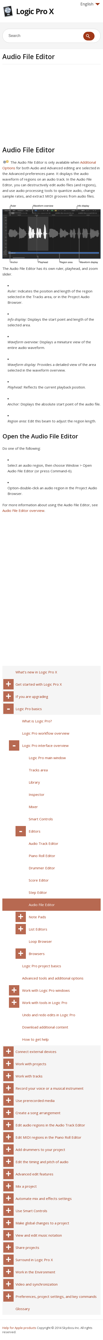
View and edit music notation (39, 1235)
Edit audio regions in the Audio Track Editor (50, 1125)
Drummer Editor (42, 868)
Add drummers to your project (40, 1149)
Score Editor (39, 880)
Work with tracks (29, 1076)
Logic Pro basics (29, 708)
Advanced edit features (34, 1174)
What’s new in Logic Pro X (36, 672)
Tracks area (38, 770)
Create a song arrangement (38, 1112)
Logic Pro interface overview (45, 745)
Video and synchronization (37, 1284)
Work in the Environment (35, 1272)
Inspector (36, 794)
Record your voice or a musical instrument (49, 1088)
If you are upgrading (32, 696)
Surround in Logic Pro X (34, 1259)
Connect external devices (36, 1051)
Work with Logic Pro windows (46, 990)
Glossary (23, 1308)
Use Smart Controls (31, 1210)
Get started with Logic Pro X (39, 684)
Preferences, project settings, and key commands (56, 1296)
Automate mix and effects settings (44, 1198)
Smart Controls (41, 819)
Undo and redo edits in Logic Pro (48, 1014)
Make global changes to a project (42, 1223)
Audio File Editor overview (23, 510)
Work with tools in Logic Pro (44, 1002)
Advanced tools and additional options (52, 978)
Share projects (27, 1247)
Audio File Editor (42, 904)
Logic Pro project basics (41, 966)
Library (34, 782)
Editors (34, 831)
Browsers (37, 953)
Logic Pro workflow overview (45, 733)
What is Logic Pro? (37, 721)
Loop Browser (40, 941)
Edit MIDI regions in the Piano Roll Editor (48, 1137)
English (90, 4)
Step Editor (38, 892)
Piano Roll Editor (42, 855)
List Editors (38, 929)
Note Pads (37, 917)
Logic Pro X (35, 11)
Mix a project (26, 1186)
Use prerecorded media (35, 1100)
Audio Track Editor (43, 843)
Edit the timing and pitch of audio (42, 1161)
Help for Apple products (19, 1328)
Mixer (33, 806)
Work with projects (31, 1063)
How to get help (35, 1039)
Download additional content (45, 1027)
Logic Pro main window (47, 757)
